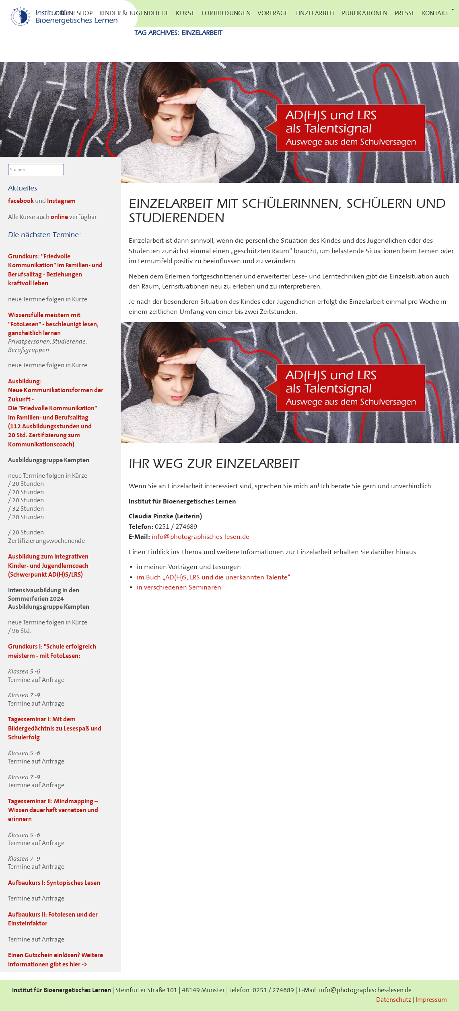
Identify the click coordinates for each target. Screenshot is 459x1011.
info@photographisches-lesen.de (200, 537)
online (59, 217)
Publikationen (365, 13)
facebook (21, 201)
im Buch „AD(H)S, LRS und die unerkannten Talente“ (213, 577)
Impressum (431, 1000)
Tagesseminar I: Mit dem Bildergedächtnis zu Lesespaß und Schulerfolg (54, 728)
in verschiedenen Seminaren (179, 587)
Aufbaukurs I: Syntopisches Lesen (54, 883)
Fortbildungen (226, 13)
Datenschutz (393, 1000)
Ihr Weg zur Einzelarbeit (214, 464)
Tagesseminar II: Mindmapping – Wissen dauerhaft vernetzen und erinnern (53, 810)
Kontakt (435, 13)
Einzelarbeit (315, 13)
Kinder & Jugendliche (134, 13)
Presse (405, 13)
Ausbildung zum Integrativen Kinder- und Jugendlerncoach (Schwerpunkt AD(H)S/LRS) (48, 566)
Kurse (185, 13)
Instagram (61, 201)
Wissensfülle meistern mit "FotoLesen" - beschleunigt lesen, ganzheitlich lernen (53, 324)
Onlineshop (74, 13)
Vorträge (272, 13)
